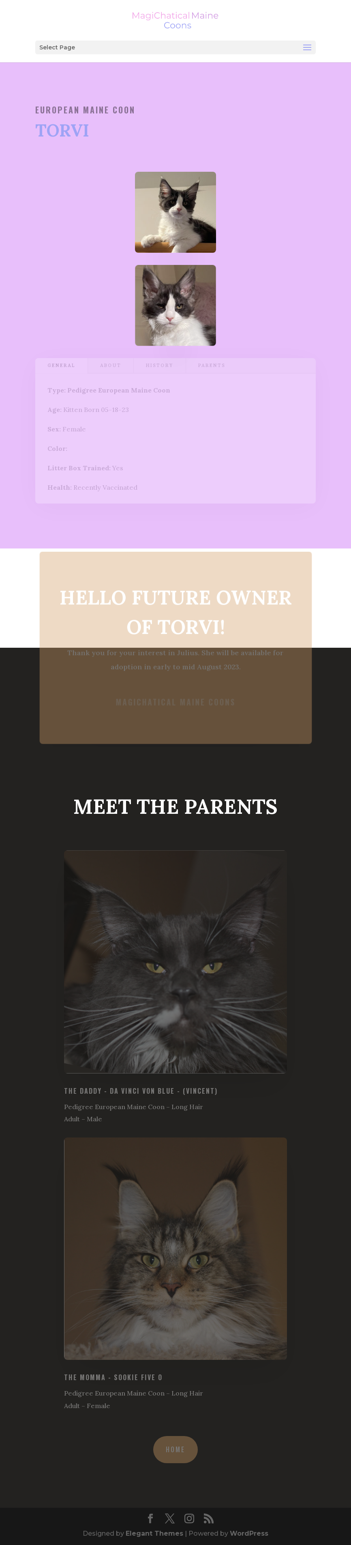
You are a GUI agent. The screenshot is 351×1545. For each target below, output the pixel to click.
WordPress (249, 1533)
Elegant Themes (154, 1533)
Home (175, 1449)
